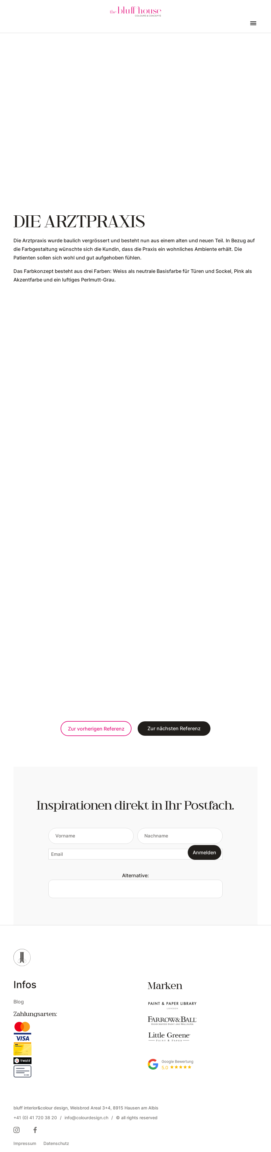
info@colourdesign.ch (86, 1117)
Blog (18, 1001)
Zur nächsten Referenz (174, 728)
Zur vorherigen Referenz (96, 728)
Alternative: (135, 875)
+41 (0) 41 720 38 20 (35, 1117)
